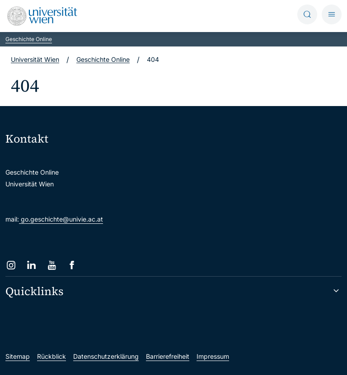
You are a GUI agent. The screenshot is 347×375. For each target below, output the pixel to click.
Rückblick (51, 356)
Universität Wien (35, 59)
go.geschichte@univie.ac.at (61, 219)
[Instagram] (11, 265)
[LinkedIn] (31, 265)
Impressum (213, 356)
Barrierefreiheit (167, 356)
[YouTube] (51, 265)
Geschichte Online (28, 39)
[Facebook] (72, 265)
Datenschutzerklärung (106, 356)
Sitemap (17, 356)
